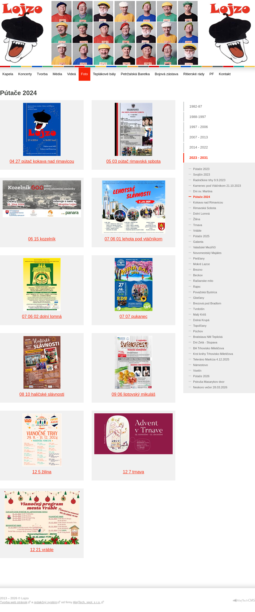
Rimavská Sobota (204, 208)
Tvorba (42, 74)
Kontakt (225, 74)
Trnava (197, 225)
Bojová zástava (166, 74)
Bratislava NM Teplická (208, 336)
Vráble (197, 230)
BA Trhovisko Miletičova (208, 348)
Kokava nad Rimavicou (208, 202)
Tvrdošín (199, 309)
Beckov (198, 275)
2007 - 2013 (198, 137)
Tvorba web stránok (13, 602)
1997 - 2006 (198, 127)
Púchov (198, 331)
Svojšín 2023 (201, 174)
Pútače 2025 (201, 236)
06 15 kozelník (42, 239)
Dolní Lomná (201, 213)
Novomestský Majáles (207, 252)
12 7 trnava (133, 472)
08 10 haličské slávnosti (41, 394)
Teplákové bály (104, 74)
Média (57, 74)
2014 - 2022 (198, 147)
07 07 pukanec (133, 316)
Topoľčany (199, 325)
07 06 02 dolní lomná (42, 316)
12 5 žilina (42, 472)
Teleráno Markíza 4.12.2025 (211, 359)
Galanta (198, 241)
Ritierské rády (193, 74)
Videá (71, 74)
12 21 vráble (42, 549)
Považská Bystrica (205, 292)
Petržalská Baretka (135, 74)
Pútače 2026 (201, 376)
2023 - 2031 (198, 158)
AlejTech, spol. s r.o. (87, 602)
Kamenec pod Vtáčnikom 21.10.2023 (217, 185)
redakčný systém (45, 602)
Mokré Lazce (201, 264)
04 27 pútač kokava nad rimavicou (42, 161)
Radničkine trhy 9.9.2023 (209, 180)
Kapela (7, 74)
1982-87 (195, 106)
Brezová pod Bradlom (207, 303)
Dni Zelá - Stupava (205, 342)
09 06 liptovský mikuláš (133, 394)
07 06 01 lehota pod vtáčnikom (134, 239)
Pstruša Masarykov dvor (208, 381)
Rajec (197, 286)
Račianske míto (203, 280)
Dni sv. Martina (202, 191)
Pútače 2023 (201, 169)
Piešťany (199, 258)
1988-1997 (197, 117)
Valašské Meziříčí (204, 247)
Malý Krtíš (199, 314)
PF (211, 74)
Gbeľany (198, 297)
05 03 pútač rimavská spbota (133, 161)
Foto (84, 74)
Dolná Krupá (201, 320)
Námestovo (200, 365)
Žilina (196, 219)
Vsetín (197, 370)
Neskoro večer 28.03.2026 (210, 387)
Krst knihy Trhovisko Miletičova (213, 353)
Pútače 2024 (201, 196)
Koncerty (25, 74)
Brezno (197, 269)
